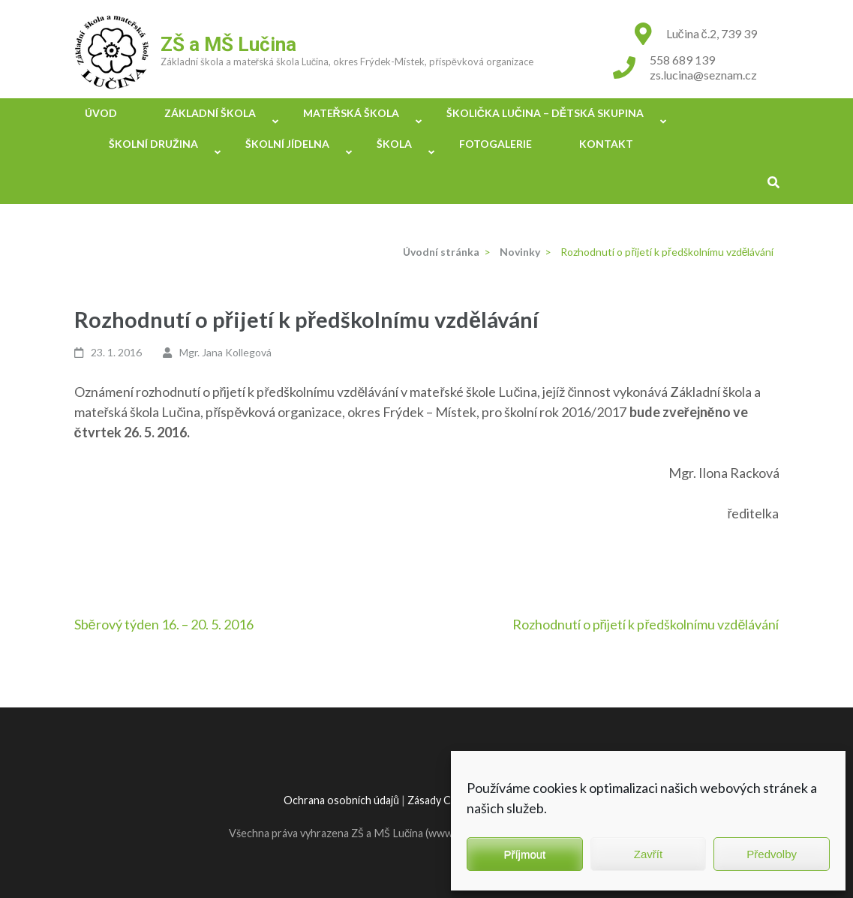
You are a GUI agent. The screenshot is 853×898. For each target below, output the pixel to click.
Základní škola (210, 113)
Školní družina (153, 143)
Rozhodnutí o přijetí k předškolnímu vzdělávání (645, 624)
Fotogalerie (495, 143)
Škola (394, 143)
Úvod (101, 113)
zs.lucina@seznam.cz (703, 75)
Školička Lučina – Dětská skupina (545, 113)
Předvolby (771, 854)
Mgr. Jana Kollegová (225, 352)
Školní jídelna (287, 143)
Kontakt (606, 143)
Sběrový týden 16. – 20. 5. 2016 (164, 624)
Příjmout (524, 854)
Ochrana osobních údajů (341, 800)
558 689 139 (682, 60)
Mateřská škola (351, 113)
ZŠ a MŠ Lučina (228, 44)
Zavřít (648, 854)
